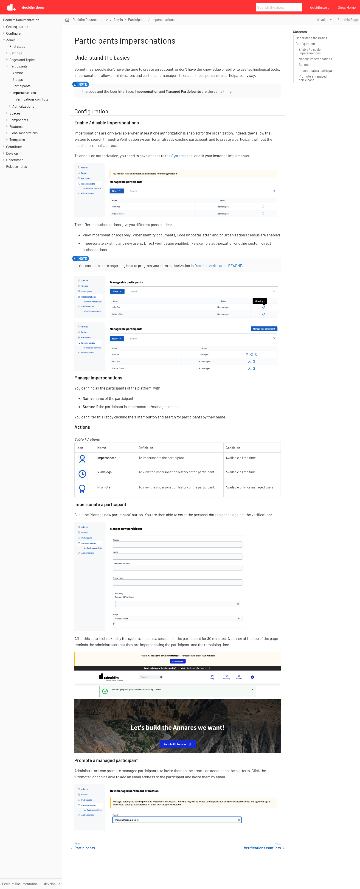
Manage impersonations (315, 59)
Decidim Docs (33, 7)
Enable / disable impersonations (310, 51)
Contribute (14, 147)
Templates (17, 139)
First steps (17, 46)
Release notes (16, 166)
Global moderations (23, 133)
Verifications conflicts (32, 99)
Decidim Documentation (21, 20)
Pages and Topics (22, 60)
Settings (15, 53)
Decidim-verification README (218, 265)
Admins (17, 73)
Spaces (14, 113)
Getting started (17, 27)
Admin (11, 40)
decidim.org (319, 7)
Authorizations (23, 106)
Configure (13, 33)
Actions (304, 65)
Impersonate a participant (317, 71)
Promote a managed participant (313, 78)
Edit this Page (348, 19)
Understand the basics (311, 38)
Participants (18, 66)
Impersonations (24, 92)
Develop (12, 153)
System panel (182, 155)
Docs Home (347, 7)
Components (18, 120)
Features (15, 126)
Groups (17, 79)
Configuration (305, 44)
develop (322, 19)
